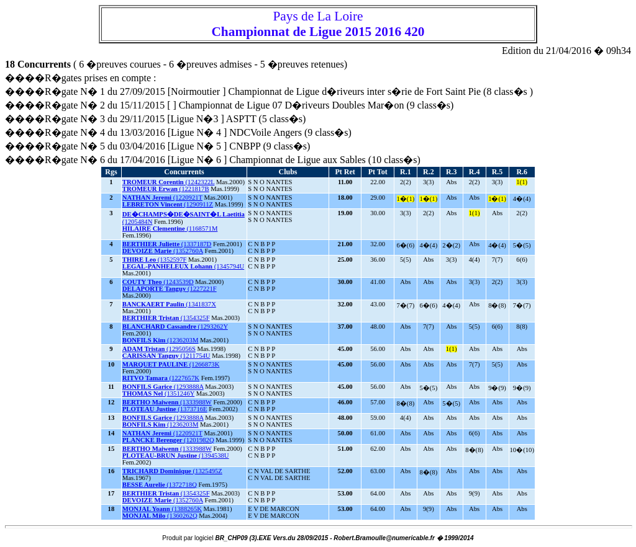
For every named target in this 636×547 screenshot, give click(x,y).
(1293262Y (175, 326)
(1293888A (163, 386)
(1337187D (167, 244)
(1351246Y (158, 393)
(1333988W (167, 402)
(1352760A (162, 250)
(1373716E (164, 409)
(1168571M (170, 228)
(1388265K (162, 508)
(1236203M (160, 340)
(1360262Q (160, 515)
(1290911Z (167, 204)
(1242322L (168, 182)
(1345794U (183, 266)
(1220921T (162, 197)
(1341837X (169, 304)
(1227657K (160, 378)
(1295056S (159, 348)
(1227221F (169, 288)
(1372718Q (159, 484)
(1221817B (165, 188)
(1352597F (154, 259)
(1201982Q (168, 440)
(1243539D (158, 281)
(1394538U (175, 455)
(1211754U (166, 355)
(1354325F (166, 317)
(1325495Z (172, 471)
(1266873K (171, 364)
